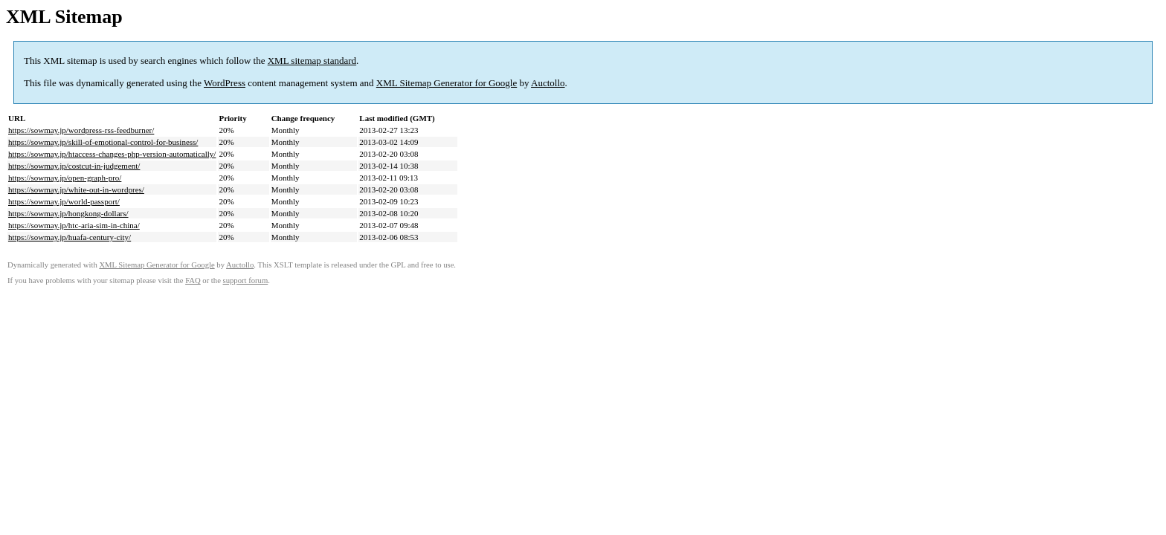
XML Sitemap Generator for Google (446, 82)
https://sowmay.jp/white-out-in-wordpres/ (76, 189)
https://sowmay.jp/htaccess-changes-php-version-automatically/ (112, 153)
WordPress (224, 82)
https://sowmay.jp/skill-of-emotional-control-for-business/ (103, 141)
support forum (245, 280)
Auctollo (548, 82)
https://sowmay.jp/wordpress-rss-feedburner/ (81, 130)
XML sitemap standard (312, 60)
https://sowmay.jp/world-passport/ (64, 201)
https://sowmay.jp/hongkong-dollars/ (68, 213)
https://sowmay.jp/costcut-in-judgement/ (74, 165)
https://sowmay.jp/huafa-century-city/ (69, 237)
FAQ (193, 280)
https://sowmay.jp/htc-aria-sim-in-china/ (74, 225)
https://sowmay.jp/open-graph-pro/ (64, 177)
